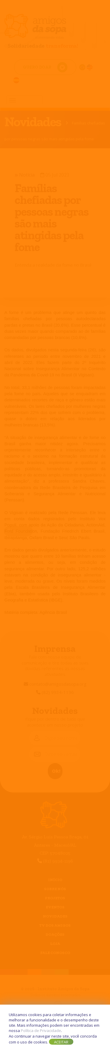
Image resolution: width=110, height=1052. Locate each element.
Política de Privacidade (41, 1030)
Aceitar (61, 1042)
